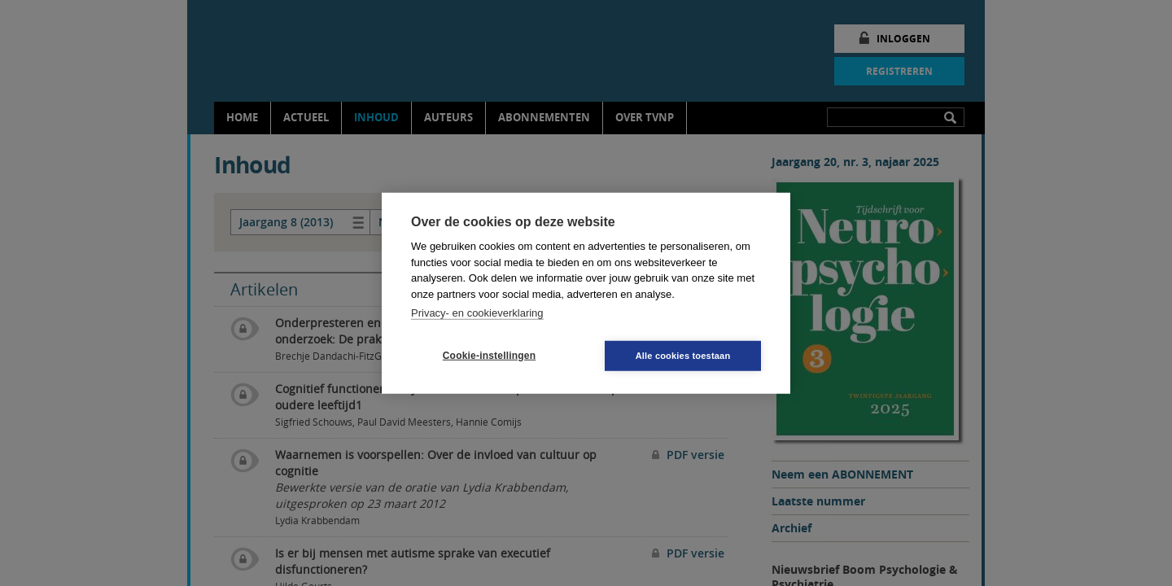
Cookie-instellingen (489, 355)
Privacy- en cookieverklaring (477, 313)
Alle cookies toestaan (683, 355)
